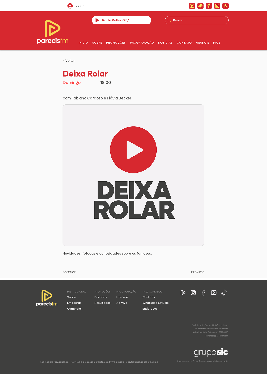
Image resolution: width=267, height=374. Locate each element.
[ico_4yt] (192, 6)
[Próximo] (194, 272)
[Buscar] (196, 20)
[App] (183, 292)
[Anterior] (76, 272)
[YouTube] (214, 292)
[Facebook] (203, 292)
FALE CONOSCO (152, 291)
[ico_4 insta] (217, 6)
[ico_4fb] (209, 6)
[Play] (97, 20)
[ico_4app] (225, 6)
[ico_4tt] (200, 6)
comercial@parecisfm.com (216, 336)
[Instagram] (193, 292)
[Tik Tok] (224, 292)
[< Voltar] (76, 60)
